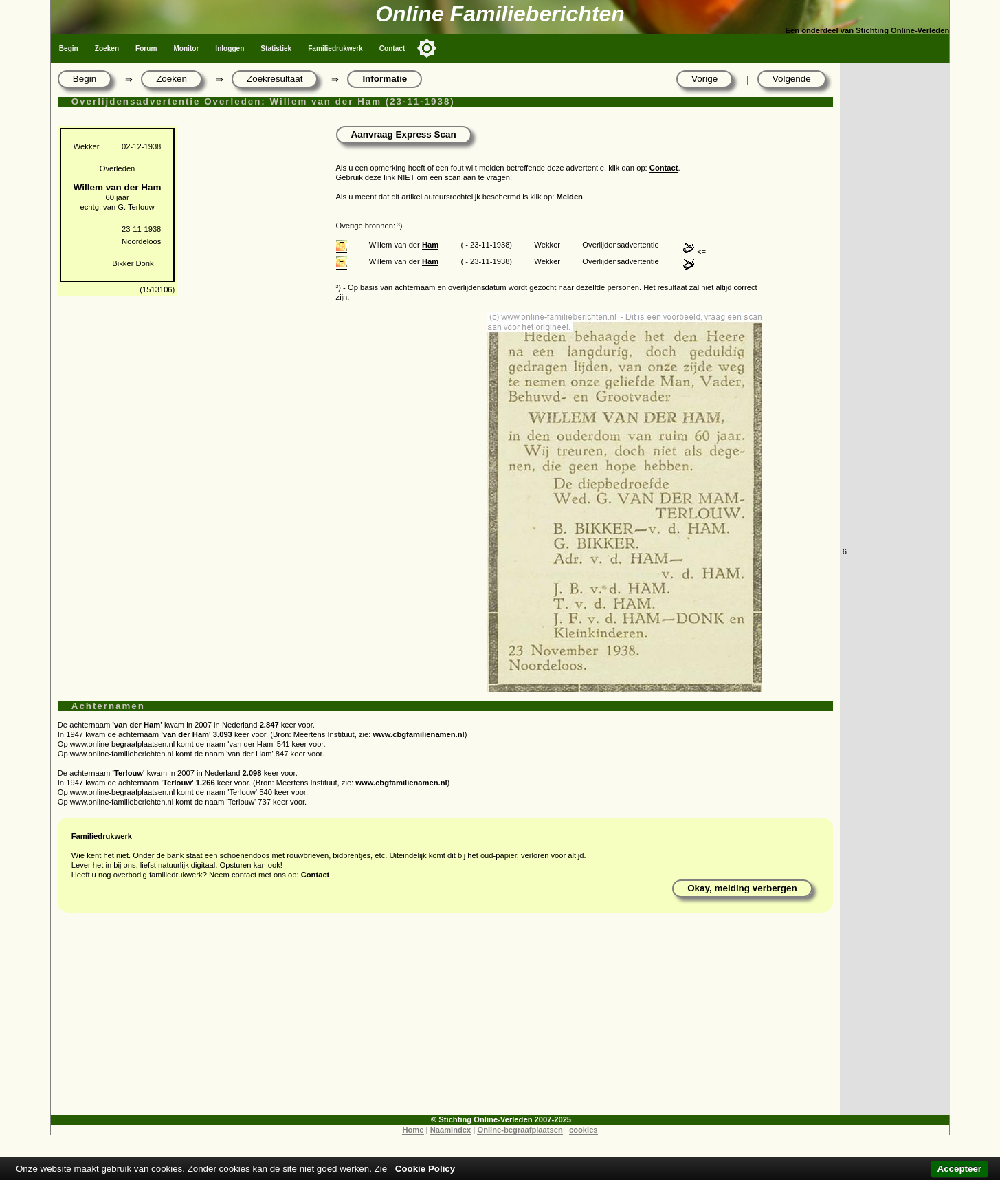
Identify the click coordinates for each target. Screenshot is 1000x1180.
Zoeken (107, 48)
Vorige (704, 79)
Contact (392, 48)
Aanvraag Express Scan (403, 134)
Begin (68, 48)
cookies (583, 1130)
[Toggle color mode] (427, 48)
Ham (430, 245)
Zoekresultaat (274, 79)
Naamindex (450, 1130)
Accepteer (959, 1168)
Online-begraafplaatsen (519, 1130)
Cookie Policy (425, 1168)
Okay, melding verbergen (742, 888)
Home (412, 1130)
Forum (146, 48)
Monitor (186, 48)
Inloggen (229, 48)
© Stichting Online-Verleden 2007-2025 (501, 1119)
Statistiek (275, 48)
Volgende (792, 79)
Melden (569, 197)
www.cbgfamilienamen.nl (418, 734)
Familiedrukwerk (335, 48)
